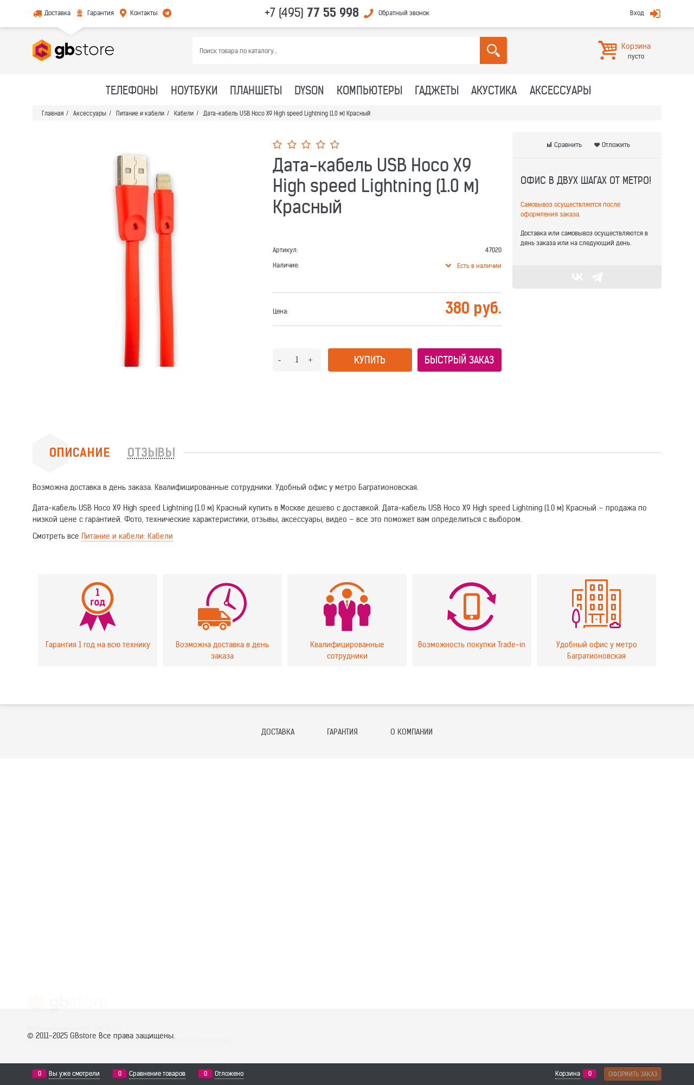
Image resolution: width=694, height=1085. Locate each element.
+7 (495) (312, 12)
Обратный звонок (403, 13)
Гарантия (100, 13)
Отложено (229, 1073)
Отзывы (151, 454)
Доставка (57, 13)
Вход (637, 13)
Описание (79, 454)
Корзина (567, 1073)
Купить (369, 360)
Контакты (144, 13)
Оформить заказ (632, 1074)
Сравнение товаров (157, 1073)
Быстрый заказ (459, 360)
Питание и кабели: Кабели (127, 536)
